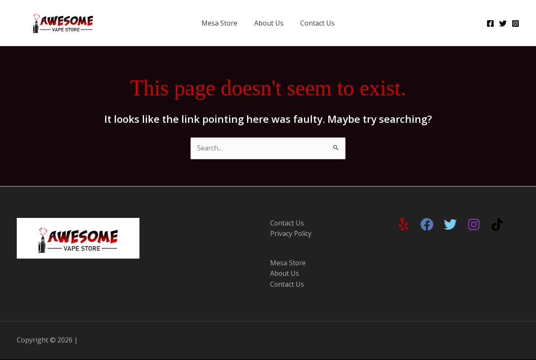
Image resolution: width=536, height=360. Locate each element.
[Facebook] (490, 23)
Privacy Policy (291, 233)
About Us (268, 23)
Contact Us (317, 23)
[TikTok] (497, 224)
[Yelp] (403, 224)
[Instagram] (515, 23)
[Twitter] (503, 23)
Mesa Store (219, 23)
